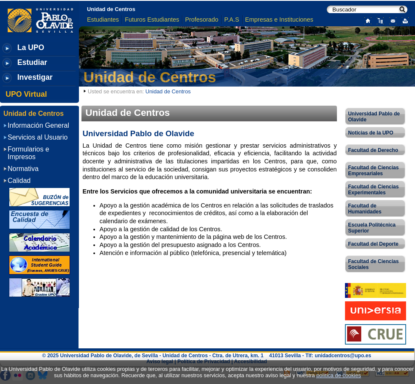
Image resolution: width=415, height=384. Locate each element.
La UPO (31, 47)
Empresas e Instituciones (279, 19)
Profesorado (201, 19)
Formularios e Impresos (28, 153)
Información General (38, 125)
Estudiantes (103, 19)
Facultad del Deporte (373, 244)
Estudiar (32, 62)
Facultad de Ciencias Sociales (373, 264)
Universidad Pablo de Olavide (374, 117)
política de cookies (338, 375)
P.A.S (231, 19)
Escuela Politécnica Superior (371, 228)
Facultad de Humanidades (364, 209)
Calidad (19, 180)
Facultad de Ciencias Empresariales (373, 171)
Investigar (35, 77)
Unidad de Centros (111, 9)
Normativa (23, 168)
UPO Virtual (26, 94)
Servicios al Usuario (37, 137)
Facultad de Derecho (373, 150)
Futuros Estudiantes (152, 19)
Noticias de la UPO (370, 133)
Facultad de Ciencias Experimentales (373, 190)
